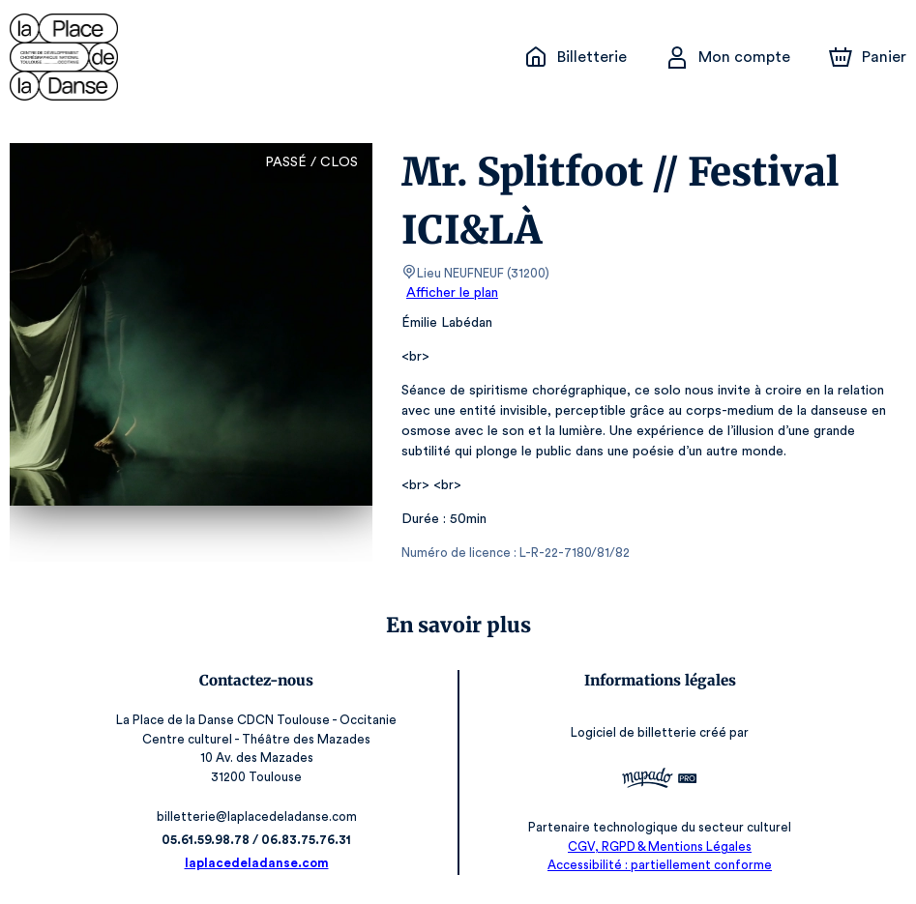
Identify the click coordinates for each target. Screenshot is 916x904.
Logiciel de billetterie (633, 732)
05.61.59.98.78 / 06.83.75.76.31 (257, 839)
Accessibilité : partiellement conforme (659, 865)
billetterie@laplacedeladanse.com (257, 816)
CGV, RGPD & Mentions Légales (659, 846)
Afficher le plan (450, 293)
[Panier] (867, 57)
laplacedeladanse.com (257, 863)
